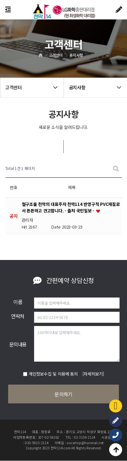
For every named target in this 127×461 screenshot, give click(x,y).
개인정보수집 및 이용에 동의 (53, 374)
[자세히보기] (93, 374)
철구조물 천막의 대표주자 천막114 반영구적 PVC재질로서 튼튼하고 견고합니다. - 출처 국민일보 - (71, 207)
